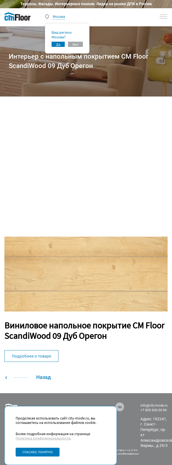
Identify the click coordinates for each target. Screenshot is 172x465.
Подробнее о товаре (31, 356)
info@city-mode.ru (154, 405)
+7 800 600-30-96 (153, 410)
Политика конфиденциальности (43, 438)
